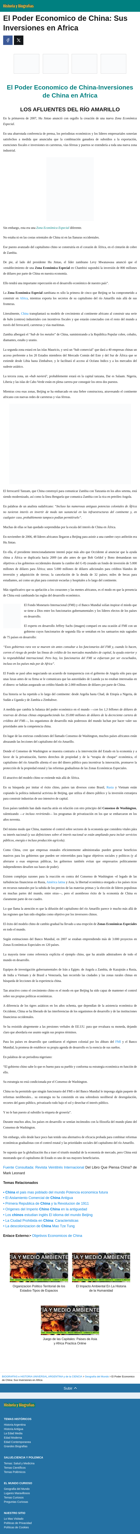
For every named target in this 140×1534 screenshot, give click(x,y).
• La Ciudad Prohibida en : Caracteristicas (41, 1221)
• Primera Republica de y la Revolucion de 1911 (46, 1203)
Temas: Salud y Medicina (19, 1463)
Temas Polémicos (15, 1472)
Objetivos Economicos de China (56, 1236)
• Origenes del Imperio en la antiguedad (45, 1209)
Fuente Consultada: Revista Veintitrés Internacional (44, 1167)
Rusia (109, 787)
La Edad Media (13, 1433)
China (24, 313)
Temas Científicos (15, 1467)
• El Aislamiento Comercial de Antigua (38, 1198)
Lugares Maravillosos (17, 1493)
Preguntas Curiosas (16, 1501)
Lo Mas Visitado (13, 1518)
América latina (56, 882)
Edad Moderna (13, 1437)
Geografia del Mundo (17, 1488)
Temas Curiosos (14, 1497)
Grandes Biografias (15, 1446)
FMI (118, 1041)
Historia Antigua (13, 1429)
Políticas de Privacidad (18, 1523)
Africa (23, 298)
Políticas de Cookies (16, 1527)
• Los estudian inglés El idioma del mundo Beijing (48, 1215)
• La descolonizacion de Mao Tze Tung (39, 1226)
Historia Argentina (15, 1424)
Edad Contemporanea (17, 1442)
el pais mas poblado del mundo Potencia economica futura (55, 1192)
